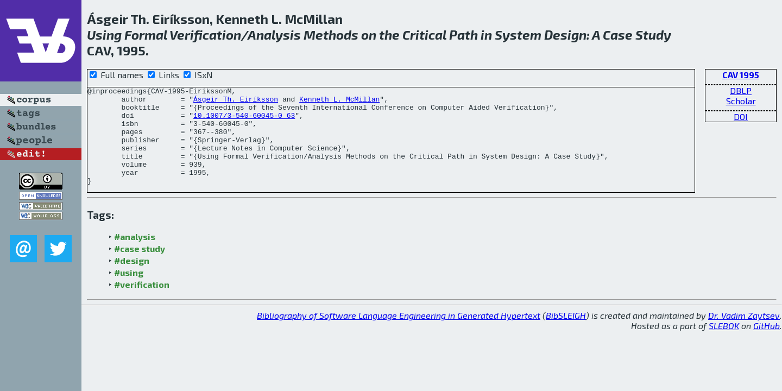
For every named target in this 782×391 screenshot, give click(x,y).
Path (463, 34)
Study (653, 34)
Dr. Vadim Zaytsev (744, 335)
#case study (139, 268)
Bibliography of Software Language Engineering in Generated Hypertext (398, 335)
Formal (145, 34)
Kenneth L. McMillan (339, 102)
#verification (141, 304)
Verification (205, 34)
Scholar (741, 101)
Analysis (274, 34)
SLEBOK (724, 345)
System (518, 34)
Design (565, 34)
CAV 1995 (740, 75)
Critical (424, 34)
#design (131, 280)
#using (128, 292)
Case (618, 34)
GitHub (766, 345)
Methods (331, 34)
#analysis (134, 256)
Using (104, 34)
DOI (741, 116)
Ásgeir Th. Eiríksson (235, 102)
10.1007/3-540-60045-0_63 (244, 122)
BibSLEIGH (566, 335)
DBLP (741, 90)
